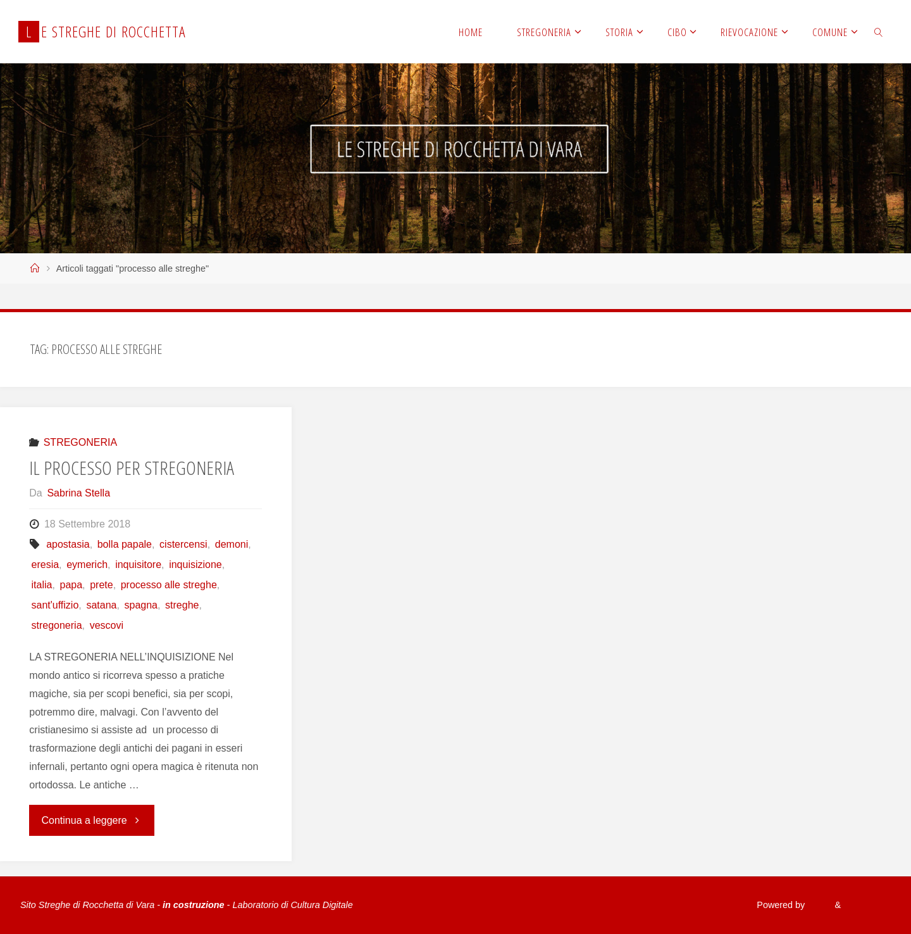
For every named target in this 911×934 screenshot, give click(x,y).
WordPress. (867, 905)
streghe (182, 605)
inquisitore (138, 564)
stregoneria (57, 625)
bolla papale (124, 544)
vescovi (106, 625)
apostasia (68, 544)
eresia (45, 564)
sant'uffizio (55, 605)
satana (101, 605)
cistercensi (183, 544)
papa (70, 584)
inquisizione (195, 564)
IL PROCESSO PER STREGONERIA (131, 468)
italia (42, 584)
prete (101, 584)
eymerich (87, 564)
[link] (879, 31)
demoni (231, 544)
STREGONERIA (80, 442)
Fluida (818, 905)
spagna (141, 605)
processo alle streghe (169, 584)
